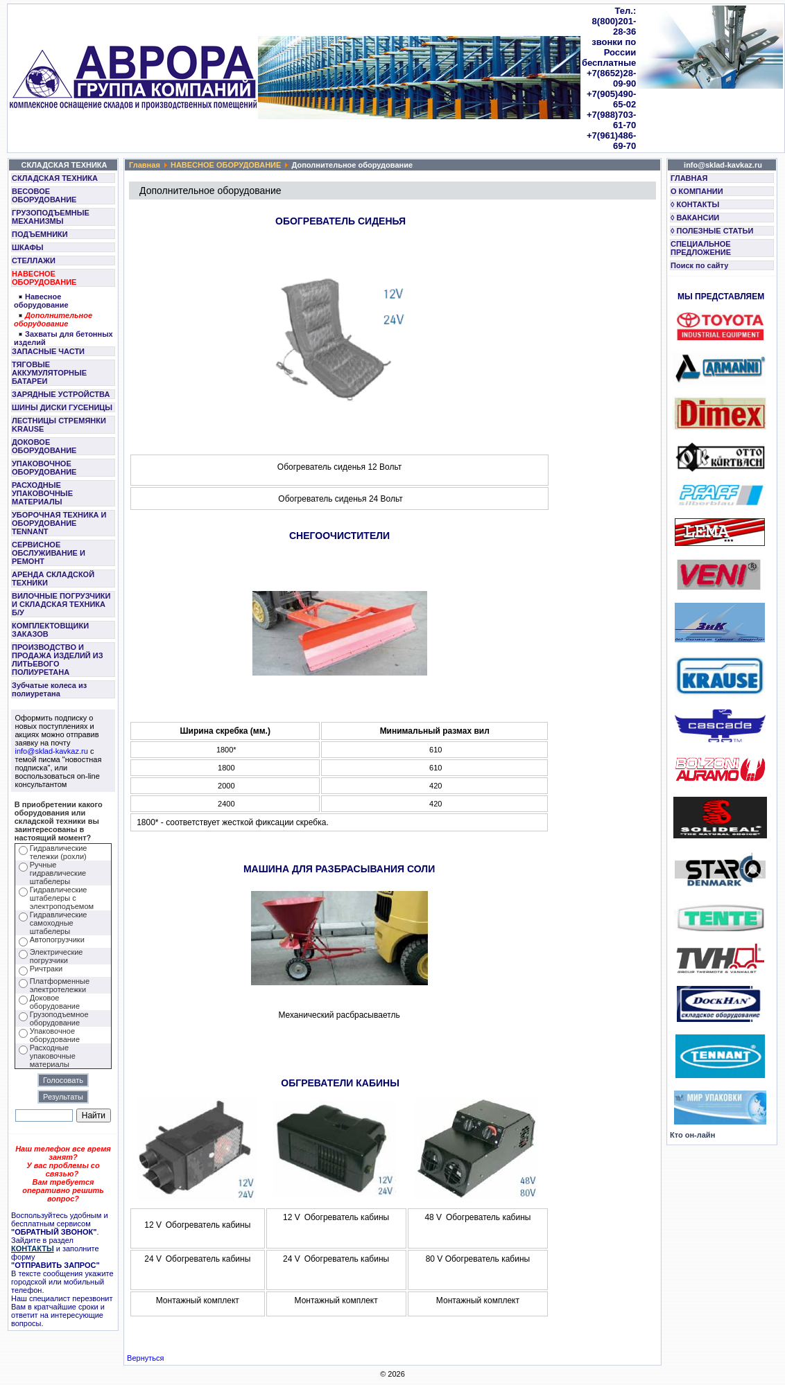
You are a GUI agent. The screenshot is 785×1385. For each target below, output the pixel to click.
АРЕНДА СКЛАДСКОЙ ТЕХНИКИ (53, 578)
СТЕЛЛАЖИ (33, 260)
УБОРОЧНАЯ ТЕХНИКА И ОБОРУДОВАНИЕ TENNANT (59, 523)
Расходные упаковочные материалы (53, 1055)
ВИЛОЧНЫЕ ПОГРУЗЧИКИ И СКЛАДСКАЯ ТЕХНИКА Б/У (61, 604)
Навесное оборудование (41, 300)
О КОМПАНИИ (697, 191)
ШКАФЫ (28, 247)
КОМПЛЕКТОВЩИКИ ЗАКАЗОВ (50, 629)
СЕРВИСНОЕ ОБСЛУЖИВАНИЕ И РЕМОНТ (48, 552)
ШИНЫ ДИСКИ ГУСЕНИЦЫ (62, 407)
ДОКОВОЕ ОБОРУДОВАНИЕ (44, 446)
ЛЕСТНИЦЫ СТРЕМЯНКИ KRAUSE (59, 424)
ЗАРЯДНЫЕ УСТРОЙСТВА (61, 394)
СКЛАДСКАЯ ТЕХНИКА (55, 178)
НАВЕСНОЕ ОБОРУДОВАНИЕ (44, 278)
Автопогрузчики (57, 939)
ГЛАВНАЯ (689, 178)
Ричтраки (46, 968)
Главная (144, 165)
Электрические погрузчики (56, 956)
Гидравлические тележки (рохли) (58, 852)
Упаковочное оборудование (55, 1035)
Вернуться (145, 1358)
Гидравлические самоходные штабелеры (58, 922)
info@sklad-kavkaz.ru (51, 751)
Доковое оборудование (55, 1002)
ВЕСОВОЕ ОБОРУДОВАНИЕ (44, 195)
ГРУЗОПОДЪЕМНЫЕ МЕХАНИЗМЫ (50, 217)
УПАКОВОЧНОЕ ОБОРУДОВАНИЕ (44, 467)
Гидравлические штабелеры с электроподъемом (62, 897)
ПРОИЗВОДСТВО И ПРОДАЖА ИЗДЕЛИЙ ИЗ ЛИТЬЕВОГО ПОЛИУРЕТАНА (57, 659)
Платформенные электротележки (59, 985)
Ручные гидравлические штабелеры (58, 873)
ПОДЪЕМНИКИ (40, 234)
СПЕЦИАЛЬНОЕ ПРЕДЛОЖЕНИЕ (701, 248)
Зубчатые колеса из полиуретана (49, 689)
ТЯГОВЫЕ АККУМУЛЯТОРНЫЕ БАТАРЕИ (49, 372)
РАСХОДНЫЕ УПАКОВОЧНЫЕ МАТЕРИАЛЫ (42, 493)
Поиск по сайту (699, 265)
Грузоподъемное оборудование (59, 1018)
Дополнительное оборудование (53, 319)
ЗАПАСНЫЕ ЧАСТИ (48, 351)
